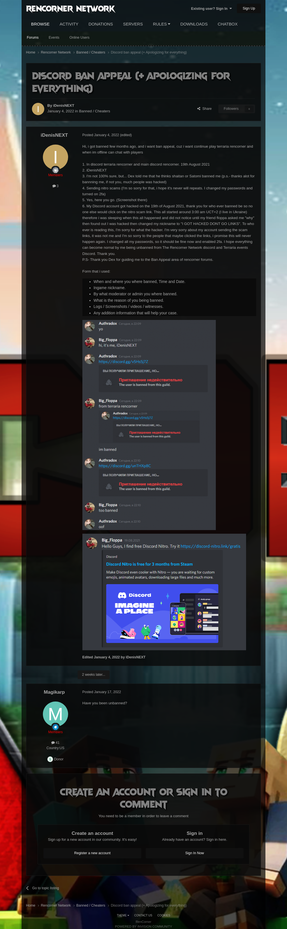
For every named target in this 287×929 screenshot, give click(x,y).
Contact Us (143, 915)
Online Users (80, 38)
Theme (123, 915)
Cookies (164, 915)
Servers (133, 24)
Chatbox (228, 24)
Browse (40, 24)
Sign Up (249, 8)
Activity (69, 24)
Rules (161, 24)
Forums (33, 38)
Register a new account (92, 853)
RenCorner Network (70, 8)
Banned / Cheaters (94, 111)
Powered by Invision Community (143, 926)
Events (54, 38)
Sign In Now (194, 853)
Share (204, 109)
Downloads (193, 24)
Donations (101, 24)
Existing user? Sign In (211, 9)
